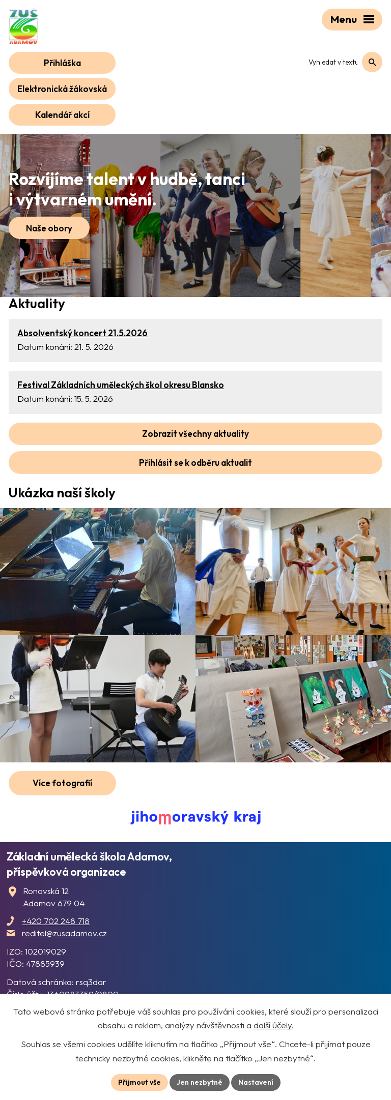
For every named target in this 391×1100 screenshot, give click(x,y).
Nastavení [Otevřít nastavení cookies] (255, 1082)
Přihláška (62, 62)
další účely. (274, 1025)
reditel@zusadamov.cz (64, 933)
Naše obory (49, 228)
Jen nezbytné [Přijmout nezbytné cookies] (199, 1082)
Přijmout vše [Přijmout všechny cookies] (139, 1082)
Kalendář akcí (62, 114)
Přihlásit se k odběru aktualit (195, 462)
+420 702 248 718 (56, 920)
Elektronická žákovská (62, 88)
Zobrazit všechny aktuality (195, 433)
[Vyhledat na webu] (341, 62)
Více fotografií (62, 783)
